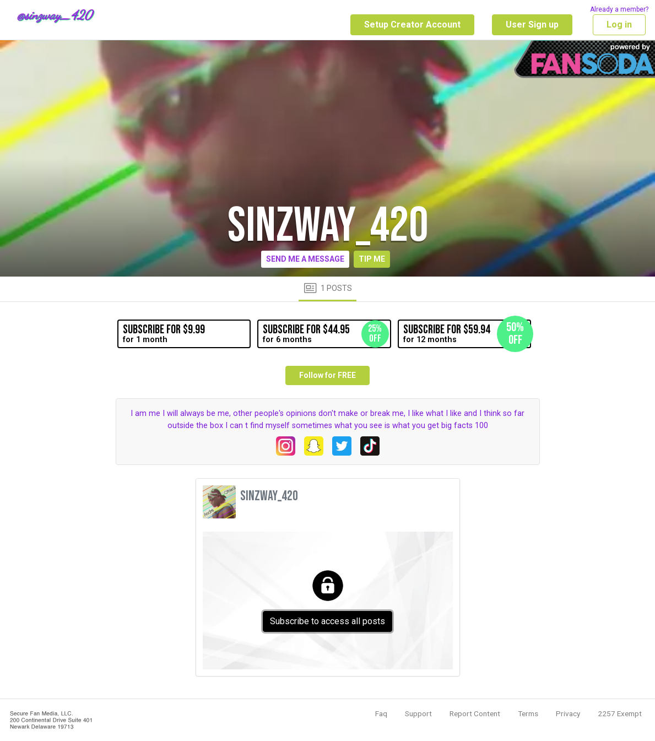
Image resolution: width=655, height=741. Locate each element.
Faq (381, 713)
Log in (619, 24)
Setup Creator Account (412, 24)
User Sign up (532, 24)
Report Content (475, 713)
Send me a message (305, 259)
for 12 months (467, 334)
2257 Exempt (620, 713)
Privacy (568, 713)
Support (418, 713)
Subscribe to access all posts (327, 621)
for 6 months (325, 334)
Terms (528, 713)
